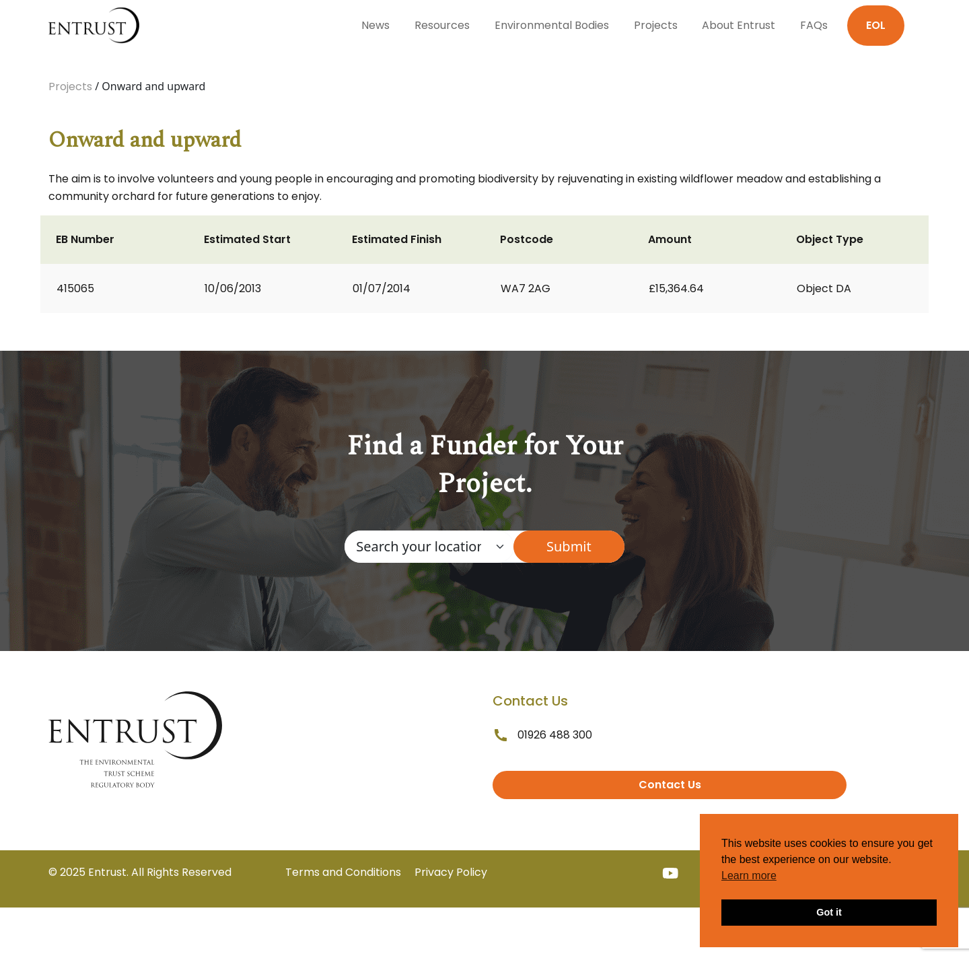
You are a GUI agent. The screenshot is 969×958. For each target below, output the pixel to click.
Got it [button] (829, 912)
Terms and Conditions (343, 872)
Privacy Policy (451, 872)
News (375, 25)
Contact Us (670, 784)
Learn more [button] (749, 875)
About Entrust (738, 25)
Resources (442, 25)
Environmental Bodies (552, 25)
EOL (876, 25)
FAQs (814, 25)
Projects (656, 25)
